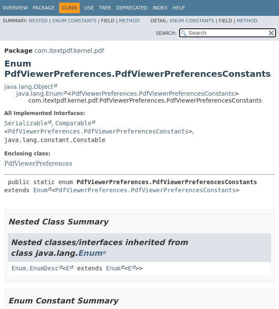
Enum (40, 190)
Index (160, 8)
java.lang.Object (28, 86)
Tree (105, 8)
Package (44, 8)
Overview (15, 8)
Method (129, 21)
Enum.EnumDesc (35, 268)
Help (179, 8)
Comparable (73, 123)
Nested (38, 21)
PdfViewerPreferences (38, 163)
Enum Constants (74, 21)
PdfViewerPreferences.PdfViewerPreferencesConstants (153, 93)
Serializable (26, 123)
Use (89, 8)
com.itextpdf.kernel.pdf (69, 50)
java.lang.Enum (39, 93)
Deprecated (131, 8)
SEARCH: (166, 33)
